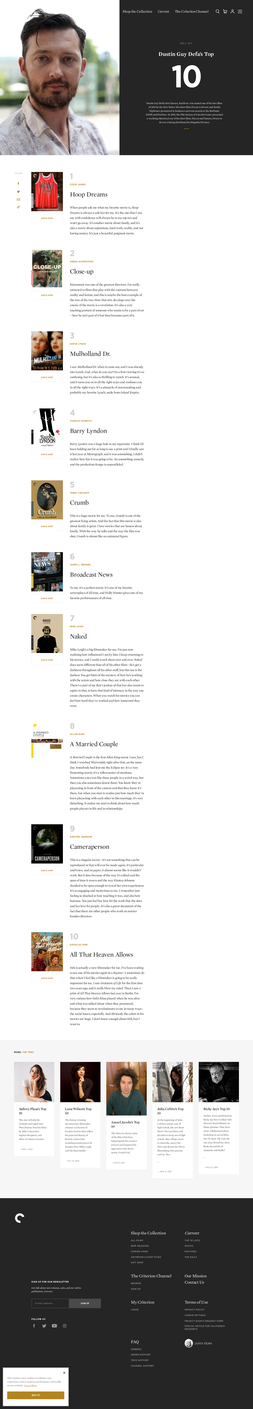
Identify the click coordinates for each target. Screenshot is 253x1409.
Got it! (36, 1395)
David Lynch (78, 344)
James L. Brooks (80, 564)
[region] (36, 1386)
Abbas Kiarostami (81, 261)
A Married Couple (96, 743)
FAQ (135, 1341)
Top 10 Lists (192, 1240)
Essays (189, 1246)
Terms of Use (196, 1302)
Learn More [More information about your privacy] (30, 1385)
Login (134, 1309)
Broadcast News (93, 574)
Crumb (80, 502)
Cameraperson (91, 846)
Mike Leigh (77, 626)
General (136, 1349)
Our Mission (196, 1276)
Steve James (78, 184)
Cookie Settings (195, 1315)
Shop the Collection (134, 11)
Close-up (83, 271)
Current (160, 11)
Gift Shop (137, 1262)
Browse (136, 1283)
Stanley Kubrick (81, 421)
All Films (137, 1240)
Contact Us (194, 1282)
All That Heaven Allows (104, 954)
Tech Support (140, 1360)
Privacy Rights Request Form (204, 1321)
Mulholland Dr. (92, 353)
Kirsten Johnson (81, 836)
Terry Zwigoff (79, 493)
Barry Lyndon (90, 430)
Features (191, 1251)
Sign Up (136, 1289)
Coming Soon (139, 1251)
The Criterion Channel (188, 11)
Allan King (77, 734)
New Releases (140, 1246)
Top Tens (28, 1052)
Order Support (141, 1354)
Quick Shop (47, 218)
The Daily (191, 1257)
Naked (79, 636)
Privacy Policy (195, 1309)
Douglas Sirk (79, 944)
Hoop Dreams (90, 194)
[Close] (64, 1373)
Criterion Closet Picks (146, 1257)
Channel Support (142, 1366)
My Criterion (142, 1302)
